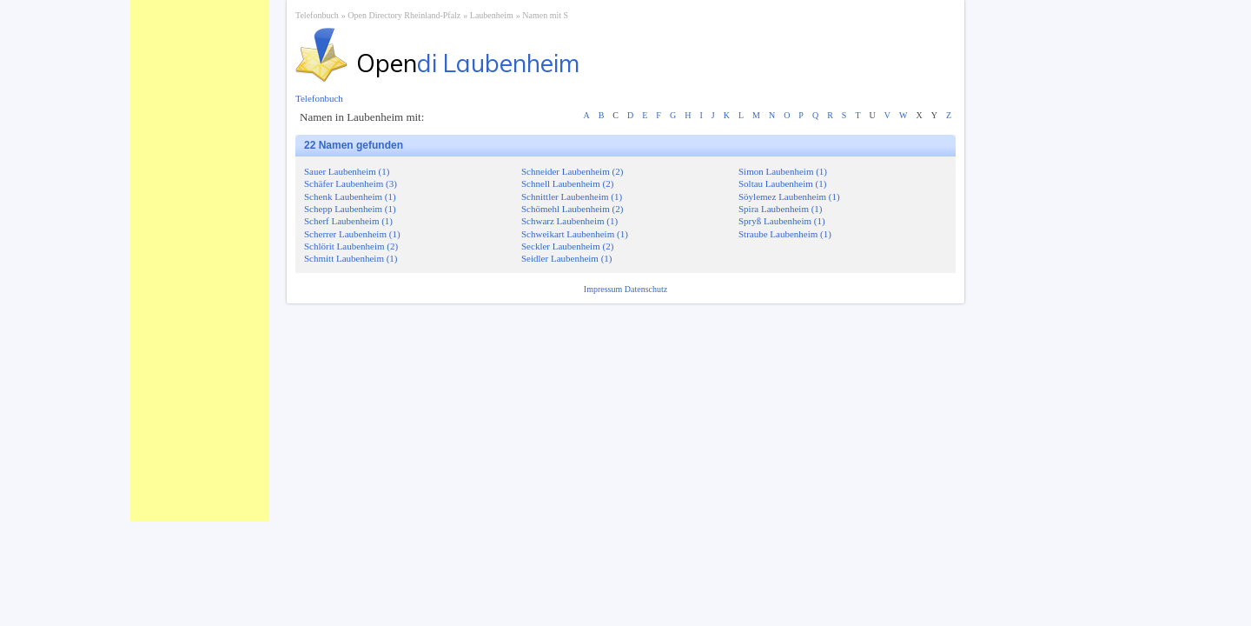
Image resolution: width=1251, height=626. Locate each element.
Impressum (604, 289)
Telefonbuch (317, 15)
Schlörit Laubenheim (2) (351, 246)
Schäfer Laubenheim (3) (350, 183)
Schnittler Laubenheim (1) (571, 196)
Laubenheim (491, 15)
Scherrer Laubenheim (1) (352, 234)
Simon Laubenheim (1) (782, 171)
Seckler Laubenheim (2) (567, 246)
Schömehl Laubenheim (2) (572, 208)
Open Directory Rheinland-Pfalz (404, 15)
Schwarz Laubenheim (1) (569, 221)
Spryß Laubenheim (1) (781, 221)
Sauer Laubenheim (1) (346, 171)
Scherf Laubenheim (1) (348, 221)
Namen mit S (545, 15)
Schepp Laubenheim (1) (350, 208)
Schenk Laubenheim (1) (350, 196)
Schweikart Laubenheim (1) (574, 234)
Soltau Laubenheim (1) (782, 183)
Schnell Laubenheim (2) (567, 183)
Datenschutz (646, 289)
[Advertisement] (199, 261)
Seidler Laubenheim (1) (566, 258)
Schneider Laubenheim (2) (572, 171)
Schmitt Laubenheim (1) (351, 258)
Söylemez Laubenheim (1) (789, 196)
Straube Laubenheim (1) (784, 234)
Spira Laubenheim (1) (780, 208)
